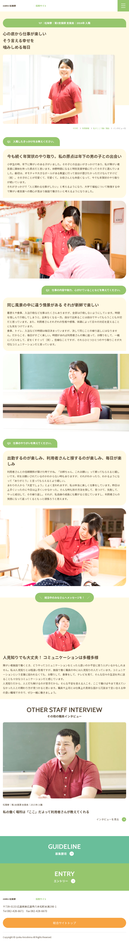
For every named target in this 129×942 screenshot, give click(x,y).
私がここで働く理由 (101, 128)
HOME (75, 128)
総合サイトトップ (64, 923)
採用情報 (85, 128)
